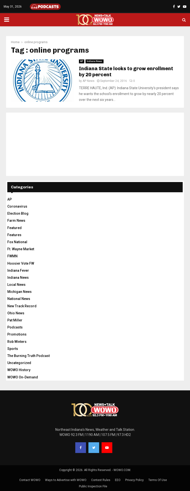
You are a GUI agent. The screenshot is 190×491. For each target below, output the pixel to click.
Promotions (17, 334)
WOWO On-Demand (22, 377)
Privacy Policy (134, 480)
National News (18, 299)
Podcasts (15, 327)
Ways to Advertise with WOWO (65, 480)
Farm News (16, 220)
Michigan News (19, 292)
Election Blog (17, 213)
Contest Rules (100, 480)
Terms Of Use (157, 480)
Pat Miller (14, 320)
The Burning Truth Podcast (28, 356)
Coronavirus (17, 206)
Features (14, 235)
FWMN (12, 256)
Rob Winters (17, 342)
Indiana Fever (18, 270)
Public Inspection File (93, 486)
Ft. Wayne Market (20, 249)
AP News (89, 81)
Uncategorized (19, 363)
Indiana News (94, 61)
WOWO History (18, 370)
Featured (14, 228)
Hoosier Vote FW (20, 263)
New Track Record (22, 306)
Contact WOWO (29, 480)
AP (81, 61)
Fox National (17, 242)
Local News (16, 285)
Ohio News (15, 313)
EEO (118, 480)
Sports (12, 349)
